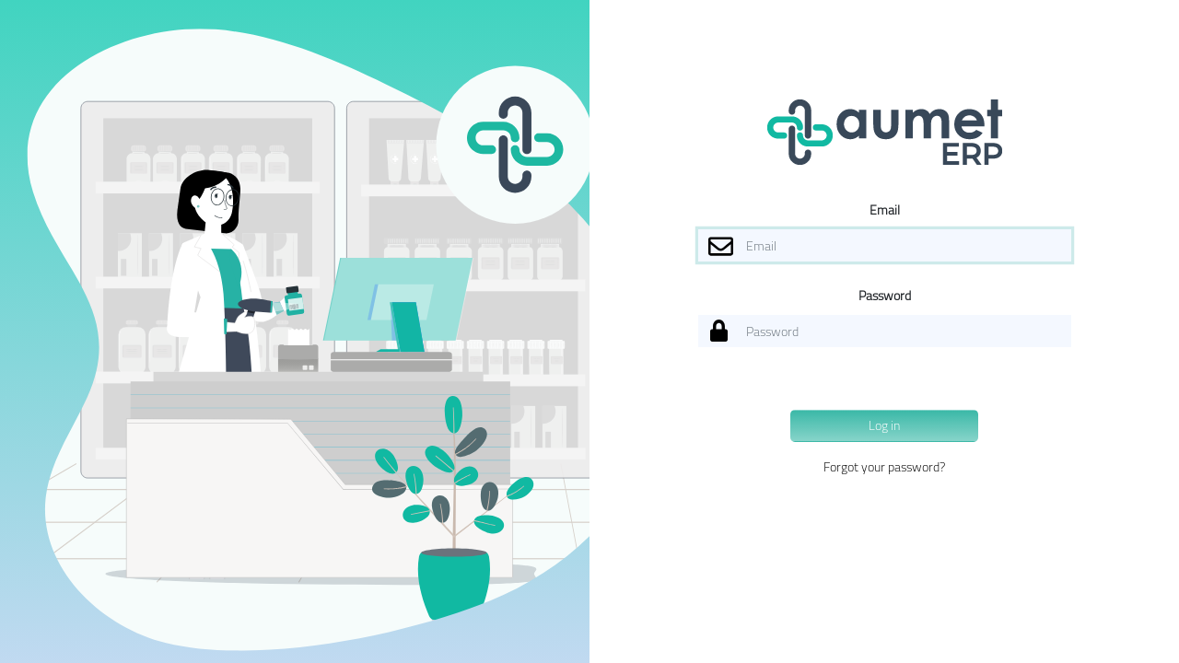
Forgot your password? (884, 467)
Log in (884, 425)
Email (885, 210)
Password (884, 296)
